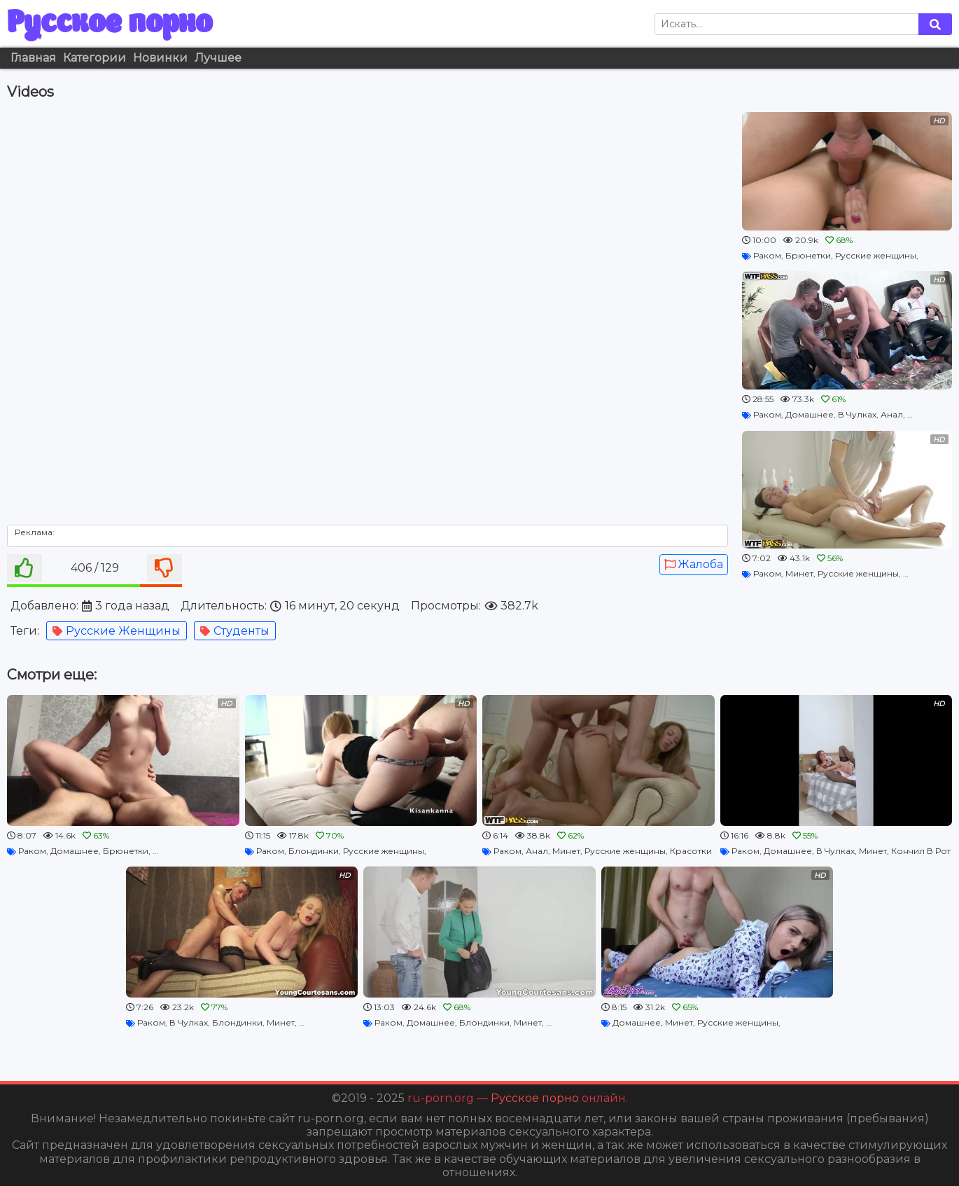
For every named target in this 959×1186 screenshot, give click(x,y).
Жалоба (693, 564)
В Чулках (857, 414)
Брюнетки (808, 255)
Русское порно (109, 24)
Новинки (160, 57)
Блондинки (313, 851)
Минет (799, 573)
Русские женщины (116, 630)
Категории (94, 57)
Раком (767, 255)
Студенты (235, 630)
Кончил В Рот (921, 851)
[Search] (786, 24)
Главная (33, 57)
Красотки (691, 851)
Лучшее (218, 57)
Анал (892, 414)
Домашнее (809, 414)
